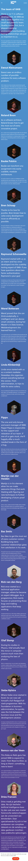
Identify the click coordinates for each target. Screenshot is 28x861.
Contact (25, 2)
